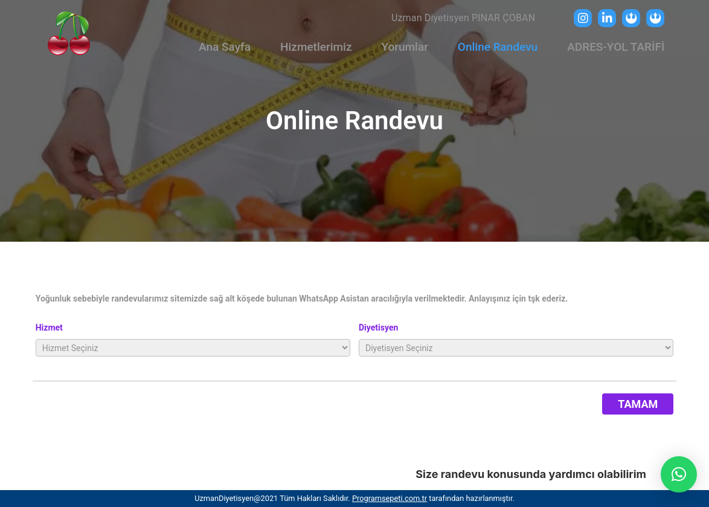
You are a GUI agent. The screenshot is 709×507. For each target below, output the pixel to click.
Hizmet (49, 327)
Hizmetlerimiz (315, 47)
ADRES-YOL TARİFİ (615, 47)
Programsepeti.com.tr (389, 498)
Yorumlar (404, 47)
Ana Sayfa (225, 47)
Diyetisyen (378, 327)
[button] (679, 474)
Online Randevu (497, 47)
